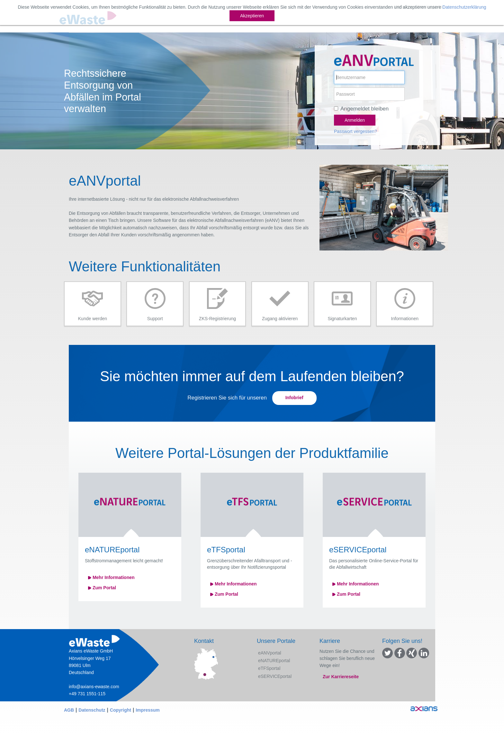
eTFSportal (269, 668)
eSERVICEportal (275, 676)
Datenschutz (91, 710)
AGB (69, 710)
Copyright (120, 710)
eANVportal (269, 652)
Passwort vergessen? (355, 131)
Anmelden (355, 120)
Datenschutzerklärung (464, 7)
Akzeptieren (252, 15)
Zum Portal (102, 587)
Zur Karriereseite (341, 676)
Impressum (148, 710)
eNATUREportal (274, 660)
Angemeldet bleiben (364, 109)
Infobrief (294, 397)
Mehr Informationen (111, 577)
